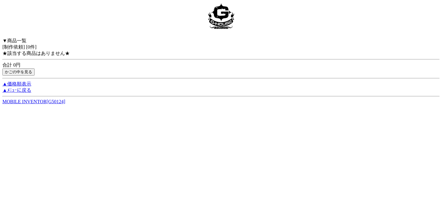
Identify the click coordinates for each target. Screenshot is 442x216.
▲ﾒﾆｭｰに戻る (16, 90)
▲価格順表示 (16, 83)
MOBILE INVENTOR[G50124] (33, 101)
